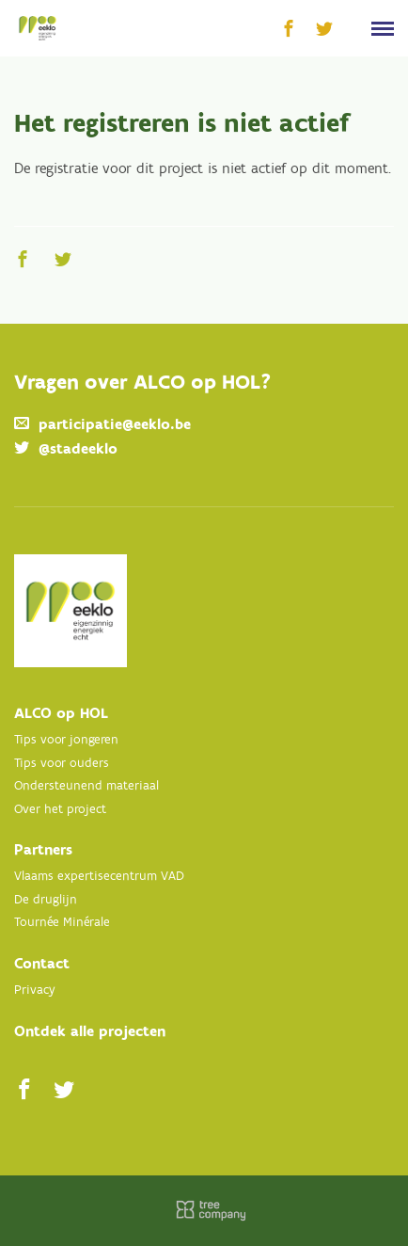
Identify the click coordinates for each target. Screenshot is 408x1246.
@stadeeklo (78, 449)
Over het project (60, 810)
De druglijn (45, 900)
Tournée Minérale (62, 923)
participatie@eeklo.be (115, 425)
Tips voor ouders (61, 764)
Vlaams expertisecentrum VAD (99, 877)
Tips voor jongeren (66, 740)
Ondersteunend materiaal (86, 786)
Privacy (34, 990)
